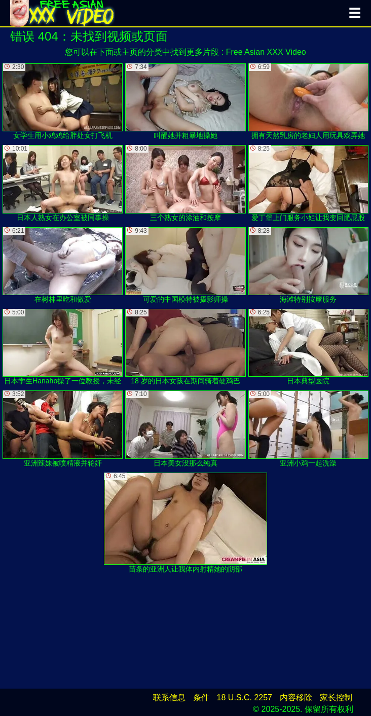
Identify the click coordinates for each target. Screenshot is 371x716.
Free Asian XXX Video (266, 52)
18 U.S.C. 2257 (244, 697)
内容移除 (296, 697)
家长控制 (336, 697)
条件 (201, 697)
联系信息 (169, 697)
